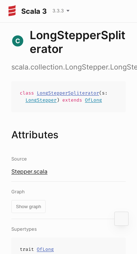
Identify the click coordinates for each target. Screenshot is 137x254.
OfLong (93, 100)
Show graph (28, 206)
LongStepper (41, 100)
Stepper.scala (29, 171)
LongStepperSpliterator (68, 93)
